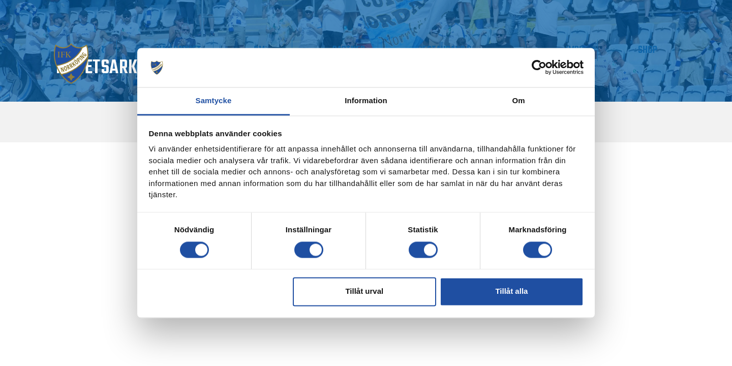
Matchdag (107, 50)
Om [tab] (518, 100)
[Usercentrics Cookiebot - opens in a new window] (539, 67)
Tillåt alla (511, 291)
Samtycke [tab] (214, 100)
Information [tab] (366, 100)
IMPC (610, 50)
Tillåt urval (364, 291)
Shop (659, 50)
